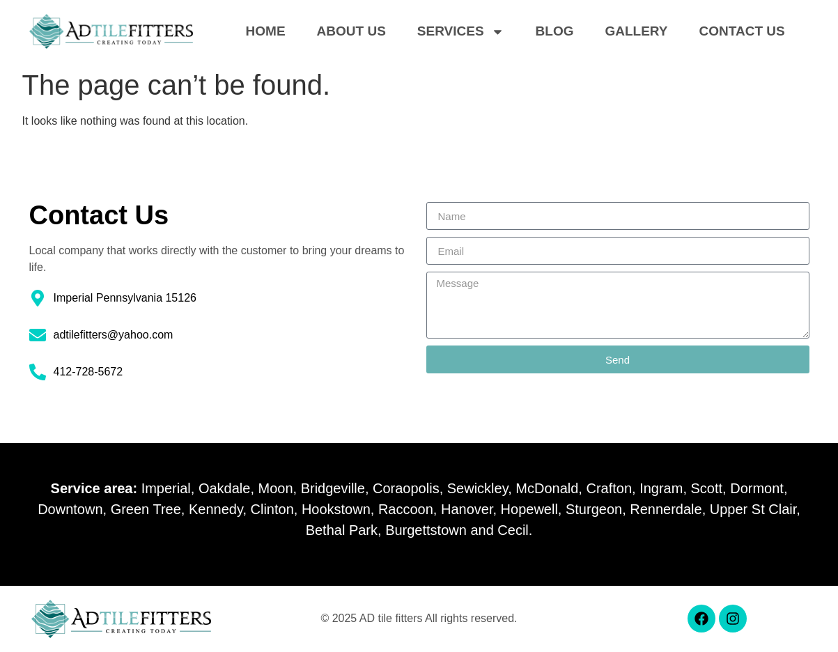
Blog (555, 31)
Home (266, 31)
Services (460, 31)
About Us (351, 31)
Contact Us (742, 31)
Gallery (636, 31)
